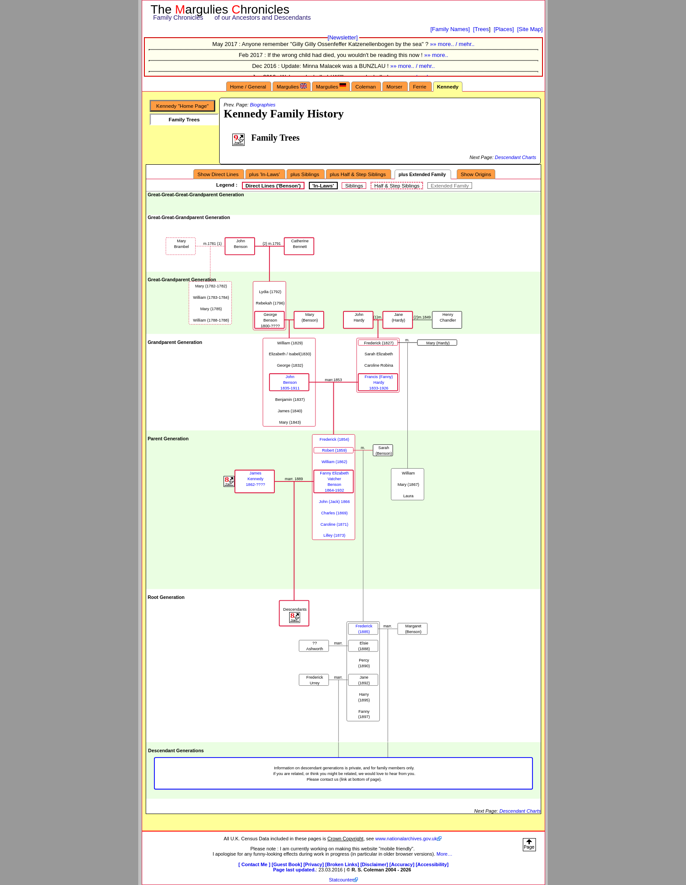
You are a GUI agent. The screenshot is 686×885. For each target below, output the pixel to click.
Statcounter (341, 879)
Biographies (262, 104)
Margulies (291, 86)
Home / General (249, 86)
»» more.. (436, 55)
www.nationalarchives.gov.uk (406, 838)
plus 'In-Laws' (265, 174)
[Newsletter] (343, 37)
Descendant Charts (515, 157)
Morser (395, 86)
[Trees (481, 29)
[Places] (504, 29)
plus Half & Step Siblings (358, 174)
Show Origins (476, 174)
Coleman (366, 86)
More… (444, 854)
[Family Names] (450, 29)
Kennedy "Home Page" (182, 106)
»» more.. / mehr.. (452, 44)
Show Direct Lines (218, 174)
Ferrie (420, 86)
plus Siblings (305, 174)
